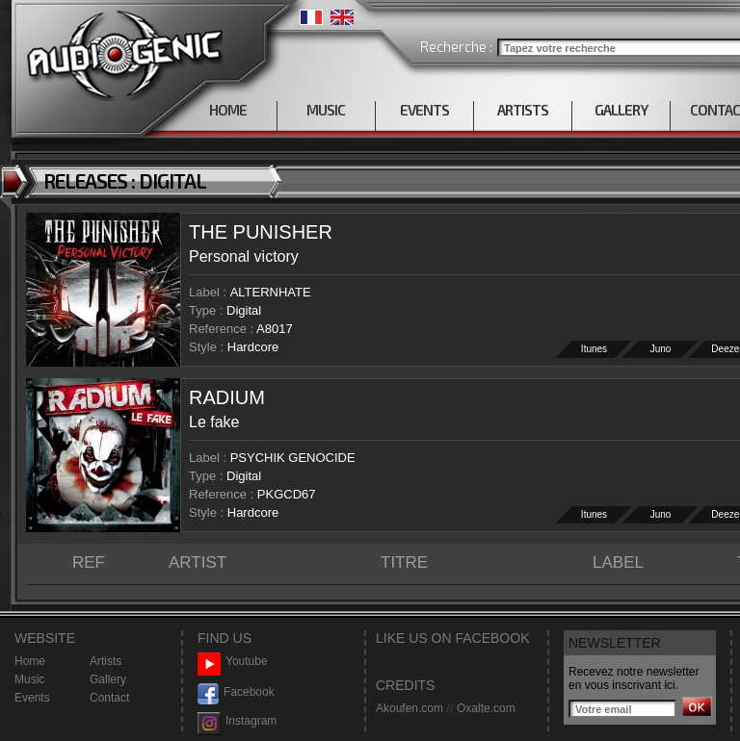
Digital (243, 310)
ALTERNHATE (270, 292)
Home (29, 661)
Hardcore (252, 347)
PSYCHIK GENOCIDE (293, 457)
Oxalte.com (486, 708)
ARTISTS (522, 109)
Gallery (108, 679)
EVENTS (424, 109)
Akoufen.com (409, 708)
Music (29, 679)
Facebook (236, 692)
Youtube (233, 661)
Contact (109, 697)
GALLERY (621, 109)
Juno (661, 349)
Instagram (237, 721)
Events (32, 697)
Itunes (594, 349)
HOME (228, 109)
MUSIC (325, 109)
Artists (105, 661)
